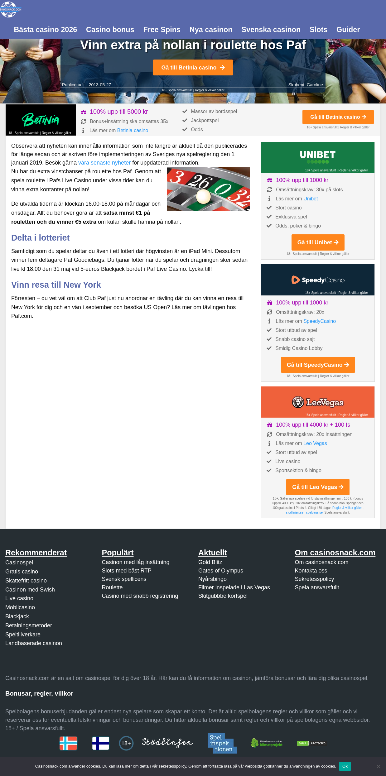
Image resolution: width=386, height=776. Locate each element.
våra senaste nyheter (104, 163)
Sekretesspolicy (314, 579)
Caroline (315, 84)
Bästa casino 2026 (45, 30)
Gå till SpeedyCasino (318, 365)
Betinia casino (132, 130)
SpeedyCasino (319, 321)
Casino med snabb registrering (140, 596)
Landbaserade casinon (33, 643)
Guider (348, 30)
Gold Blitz (210, 562)
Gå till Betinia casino (192, 68)
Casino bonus (110, 30)
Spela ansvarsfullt (317, 587)
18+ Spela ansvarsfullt (177, 90)
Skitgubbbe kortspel (223, 596)
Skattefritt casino (26, 580)
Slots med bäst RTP (127, 571)
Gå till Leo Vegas (318, 487)
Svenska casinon (271, 30)
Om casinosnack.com (321, 562)
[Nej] (378, 766)
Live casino (19, 598)
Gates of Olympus (220, 571)
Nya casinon (211, 30)
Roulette (112, 587)
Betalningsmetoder (28, 625)
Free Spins (162, 30)
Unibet (310, 198)
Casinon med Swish (30, 590)
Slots (318, 30)
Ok (345, 766)
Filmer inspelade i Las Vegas (234, 587)
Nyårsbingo (212, 579)
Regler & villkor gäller (209, 90)
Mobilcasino (20, 607)
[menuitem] (45, 29)
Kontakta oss (311, 571)
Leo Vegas (315, 443)
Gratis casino (21, 571)
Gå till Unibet (318, 242)
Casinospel (19, 562)
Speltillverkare (23, 634)
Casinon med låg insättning (135, 562)
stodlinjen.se (294, 512)
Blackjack (17, 616)
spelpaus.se (314, 512)
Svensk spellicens (124, 579)
